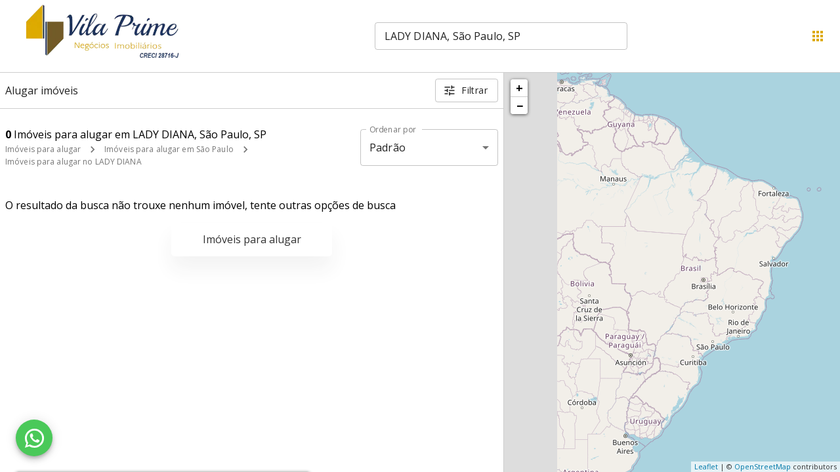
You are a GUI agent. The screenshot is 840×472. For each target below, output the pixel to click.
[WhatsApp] (34, 438)
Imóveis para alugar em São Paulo (169, 149)
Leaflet (706, 466)
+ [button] (519, 88)
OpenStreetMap (762, 466)
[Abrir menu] (817, 36)
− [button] (519, 105)
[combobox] (501, 36)
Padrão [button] (387, 147)
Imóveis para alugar (43, 149)
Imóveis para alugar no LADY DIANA (73, 161)
